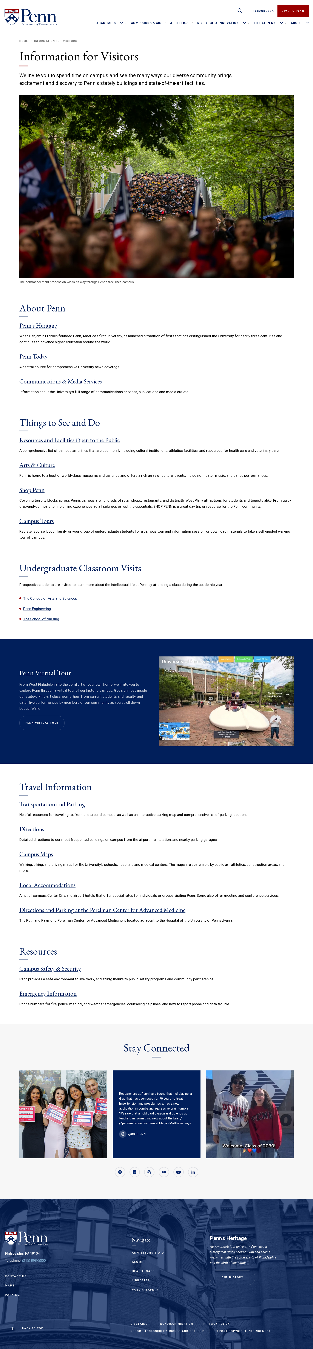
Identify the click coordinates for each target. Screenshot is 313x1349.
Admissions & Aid (148, 1252)
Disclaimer (140, 1323)
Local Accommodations (47, 885)
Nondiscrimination (176, 1323)
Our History (233, 1277)
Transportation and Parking (52, 804)
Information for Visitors (55, 41)
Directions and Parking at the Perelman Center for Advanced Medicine (102, 910)
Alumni (138, 1261)
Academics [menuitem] (106, 23)
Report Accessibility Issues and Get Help (168, 1331)
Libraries (141, 1280)
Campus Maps (36, 854)
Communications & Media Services (60, 381)
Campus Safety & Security (50, 968)
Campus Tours (36, 521)
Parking (12, 1294)
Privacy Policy (217, 1323)
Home (23, 41)
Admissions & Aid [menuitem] (146, 23)
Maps (10, 1285)
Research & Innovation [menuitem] (218, 23)
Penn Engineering (37, 609)
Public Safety (145, 1289)
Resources (263, 11)
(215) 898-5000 (34, 1261)
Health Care (143, 1271)
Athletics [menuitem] (179, 23)
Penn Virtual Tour (42, 722)
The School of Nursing (41, 619)
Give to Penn (293, 10)
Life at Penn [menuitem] (265, 23)
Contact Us (16, 1276)
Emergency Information (48, 993)
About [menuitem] (296, 23)
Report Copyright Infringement (243, 1331)
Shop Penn (32, 490)
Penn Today (33, 356)
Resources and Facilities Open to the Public (69, 440)
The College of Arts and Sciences (50, 598)
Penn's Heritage (38, 325)
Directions (31, 829)
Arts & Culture (37, 465)
